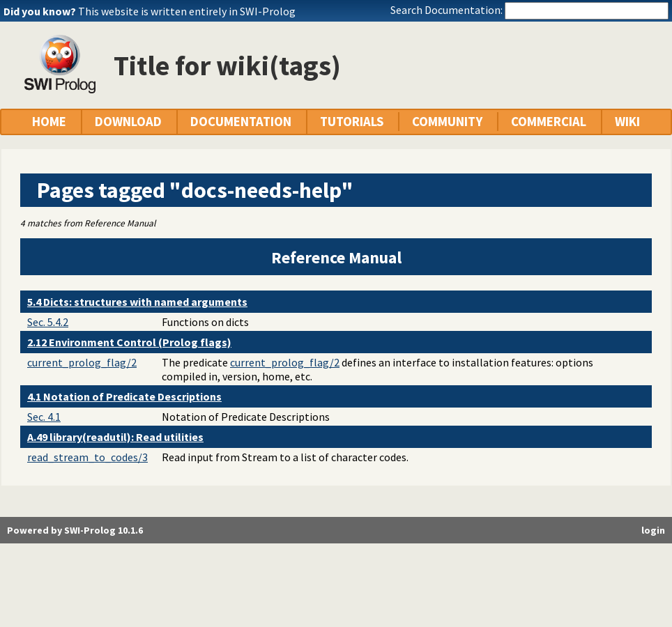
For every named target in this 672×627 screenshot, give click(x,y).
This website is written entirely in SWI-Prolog (187, 11)
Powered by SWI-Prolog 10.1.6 (75, 530)
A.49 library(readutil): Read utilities (115, 437)
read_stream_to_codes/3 (87, 457)
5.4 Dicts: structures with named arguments (137, 302)
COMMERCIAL (548, 122)
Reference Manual (336, 257)
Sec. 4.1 (44, 417)
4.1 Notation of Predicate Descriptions (124, 396)
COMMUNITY (447, 122)
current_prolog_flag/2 (82, 362)
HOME (49, 122)
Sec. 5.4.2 (47, 322)
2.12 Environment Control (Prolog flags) (129, 342)
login (653, 530)
